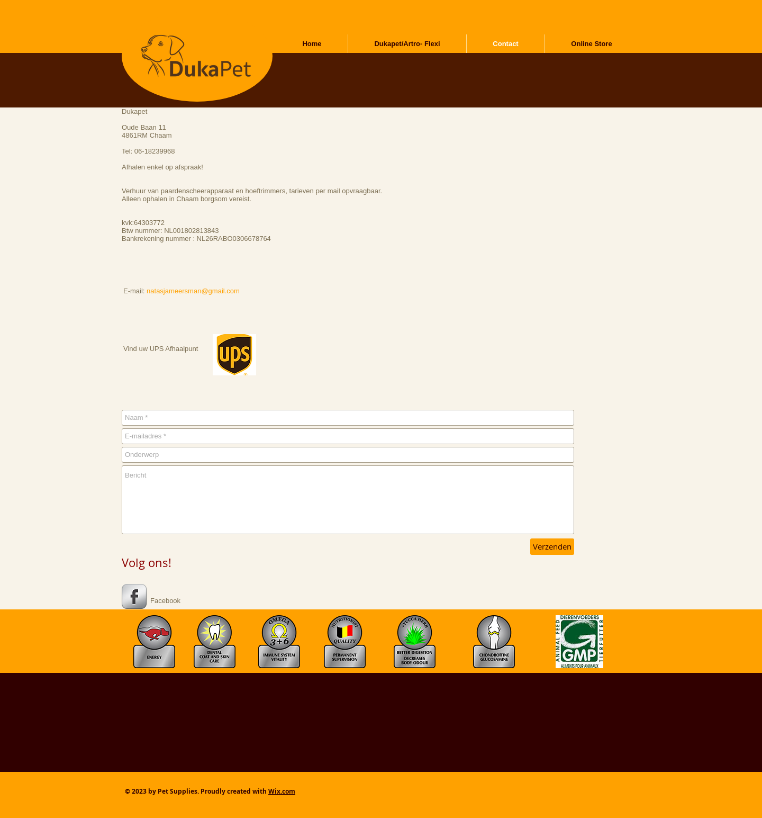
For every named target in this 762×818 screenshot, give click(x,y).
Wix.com (281, 791)
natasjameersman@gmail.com (193, 291)
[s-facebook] (134, 596)
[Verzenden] (552, 546)
